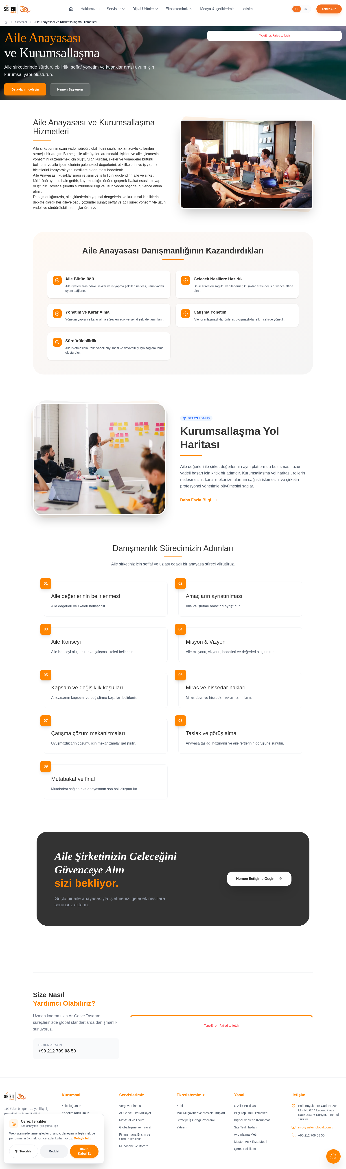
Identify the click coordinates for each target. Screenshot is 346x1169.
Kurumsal (71, 1095)
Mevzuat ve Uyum (131, 1120)
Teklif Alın (329, 9)
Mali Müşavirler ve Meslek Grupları (201, 1113)
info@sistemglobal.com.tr (315, 1127)
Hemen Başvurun (70, 89)
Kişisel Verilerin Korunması (253, 1120)
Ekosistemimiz (179, 9)
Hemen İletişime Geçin (259, 879)
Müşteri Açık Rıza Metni (250, 1141)
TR (296, 9)
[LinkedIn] (19, 1136)
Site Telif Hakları (245, 1127)
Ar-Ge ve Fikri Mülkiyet (135, 1113)
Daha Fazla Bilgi (199, 500)
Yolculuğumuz (71, 1106)
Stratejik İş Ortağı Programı (196, 1120)
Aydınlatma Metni (246, 1134)
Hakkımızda (90, 9)
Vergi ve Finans (130, 1106)
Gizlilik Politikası (245, 1106)
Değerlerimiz (70, 1120)
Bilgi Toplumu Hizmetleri (250, 1113)
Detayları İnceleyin (25, 89)
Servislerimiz (131, 1095)
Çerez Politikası (245, 1149)
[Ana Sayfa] (71, 9)
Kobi (180, 1106)
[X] (39, 1136)
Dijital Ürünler (145, 9)
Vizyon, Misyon (72, 1127)
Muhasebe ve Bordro (133, 1146)
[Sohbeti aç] (333, 1156)
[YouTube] (29, 1136)
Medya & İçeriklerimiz (217, 9)
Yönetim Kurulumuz (75, 1113)
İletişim (247, 9)
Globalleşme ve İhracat (135, 1127)
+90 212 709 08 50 (57, 1050)
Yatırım (181, 1127)
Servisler (116, 9)
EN (305, 9)
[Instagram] (8, 1136)
